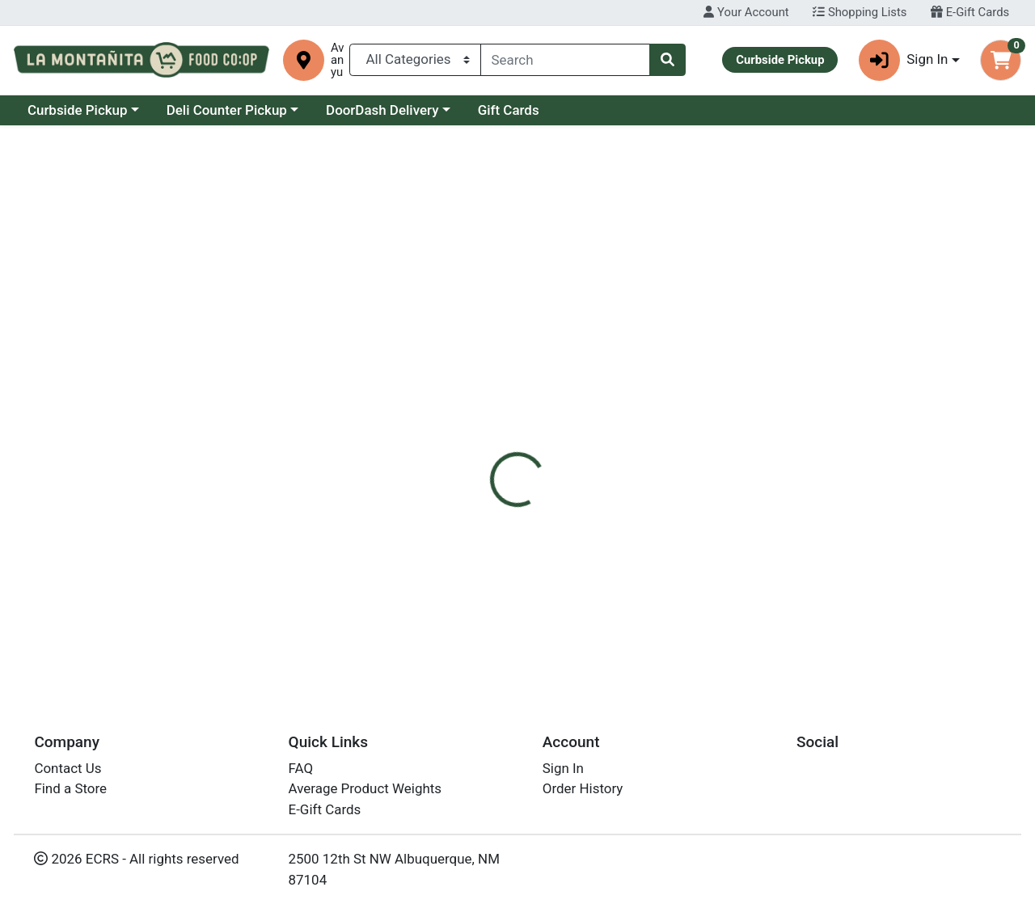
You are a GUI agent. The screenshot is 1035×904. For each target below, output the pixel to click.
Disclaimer (552, 364)
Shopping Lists (859, 12)
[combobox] (565, 60)
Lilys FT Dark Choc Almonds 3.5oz (594, 623)
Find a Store (70, 788)
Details (476, 364)
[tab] (476, 365)
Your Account (745, 12)
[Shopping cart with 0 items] (1000, 60)
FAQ (301, 768)
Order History (583, 788)
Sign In (563, 768)
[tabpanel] (733, 464)
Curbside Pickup (217, 110)
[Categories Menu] (414, 60)
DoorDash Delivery (522, 110)
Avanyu (337, 60)
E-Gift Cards (970, 12)
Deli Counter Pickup (366, 110)
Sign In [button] (903, 60)
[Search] (565, 60)
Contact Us (67, 768)
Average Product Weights (365, 788)
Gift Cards (648, 110)
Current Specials (78, 110)
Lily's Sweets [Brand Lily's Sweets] (639, 467)
